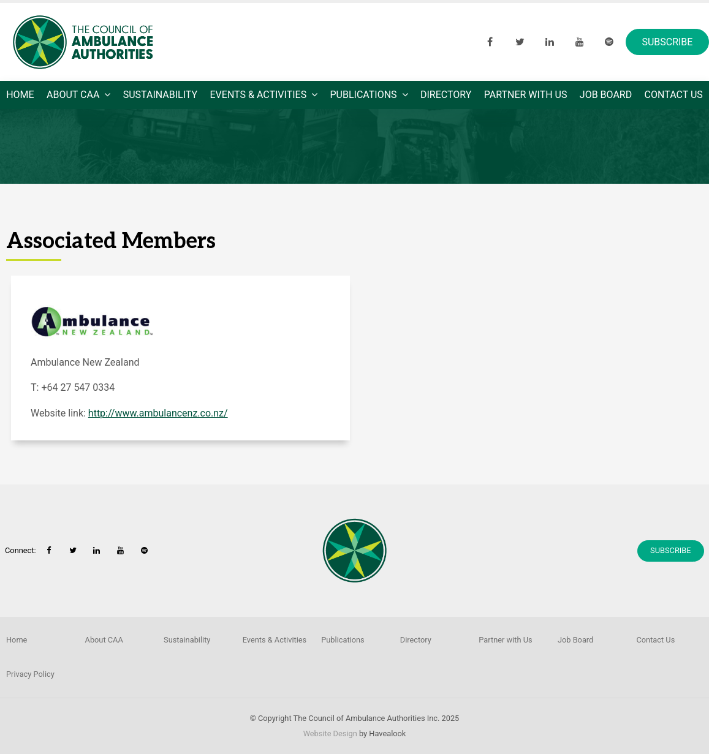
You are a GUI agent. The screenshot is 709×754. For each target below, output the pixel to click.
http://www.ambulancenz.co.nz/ (158, 413)
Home (20, 94)
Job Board (606, 94)
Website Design (330, 733)
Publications (363, 94)
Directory (445, 94)
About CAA (73, 94)
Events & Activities (258, 94)
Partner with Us (525, 94)
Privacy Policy (30, 674)
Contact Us (674, 94)
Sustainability (160, 94)
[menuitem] (118, 640)
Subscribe (667, 42)
